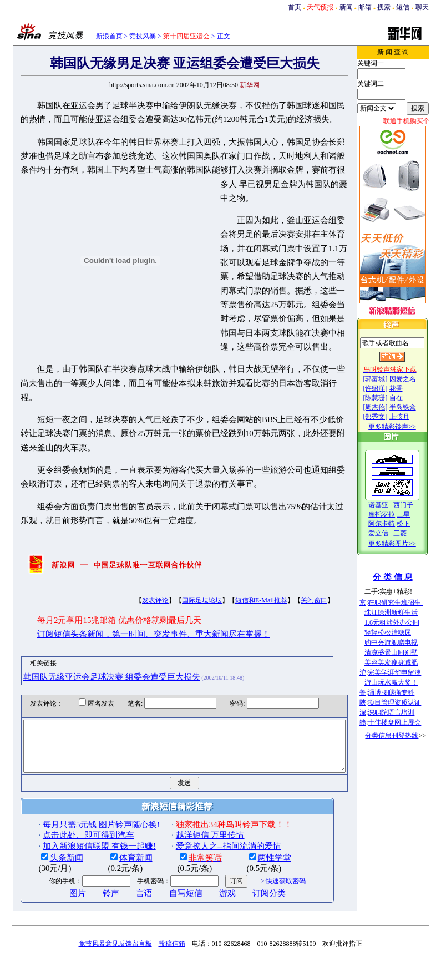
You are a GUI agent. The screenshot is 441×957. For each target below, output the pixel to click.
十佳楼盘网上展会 (407, 722)
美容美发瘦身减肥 (403, 662)
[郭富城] (388, 379)
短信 (402, 7)
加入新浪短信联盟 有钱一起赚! (81, 799)
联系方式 (297, 915)
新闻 (346, 7)
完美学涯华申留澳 (407, 672)
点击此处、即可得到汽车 (70, 788)
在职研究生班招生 (408, 602)
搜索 (384, 7)
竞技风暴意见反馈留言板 (115, 897)
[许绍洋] (388, 388)
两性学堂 (256, 811)
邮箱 (365, 7)
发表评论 (137, 544)
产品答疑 (328, 915)
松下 (416, 524)
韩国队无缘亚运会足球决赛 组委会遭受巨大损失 (94, 620)
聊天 (422, 7)
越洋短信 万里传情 (192, 788)
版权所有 (196, 949)
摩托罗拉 (394, 514)
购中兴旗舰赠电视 (403, 642)
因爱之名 (415, 379)
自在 (408, 398)
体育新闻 (118, 811)
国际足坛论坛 (184, 544)
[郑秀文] (388, 417)
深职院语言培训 (404, 712)
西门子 (416, 505)
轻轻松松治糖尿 (400, 632)
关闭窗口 (296, 544)
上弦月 (412, 417)
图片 (60, 847)
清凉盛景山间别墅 (403, 652)
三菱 (412, 533)
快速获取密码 (268, 834)
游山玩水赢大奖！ (403, 682)
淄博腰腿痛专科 (404, 692)
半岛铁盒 (415, 407)
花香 (408, 388)
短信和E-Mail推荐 (243, 544)
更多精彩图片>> (405, 544)
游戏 (209, 847)
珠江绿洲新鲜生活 (403, 612)
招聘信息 (206, 915)
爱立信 (391, 533)
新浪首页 (109, 36)
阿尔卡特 (394, 524)
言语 (126, 847)
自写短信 (168, 847)
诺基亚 (391, 505)
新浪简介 (112, 915)
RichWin (268, 915)
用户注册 (143, 915)
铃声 (93, 847)
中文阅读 (237, 915)
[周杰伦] (388, 407)
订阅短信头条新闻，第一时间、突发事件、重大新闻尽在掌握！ (135, 578)
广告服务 (174, 915)
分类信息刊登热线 (404, 736)
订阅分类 (251, 847)
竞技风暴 (142, 36)
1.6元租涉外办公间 (404, 622)
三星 (416, 514)
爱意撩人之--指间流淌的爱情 (210, 799)
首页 (294, 7)
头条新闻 (48, 811)
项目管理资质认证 (407, 702)
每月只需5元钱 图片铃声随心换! (83, 778)
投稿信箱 (172, 897)
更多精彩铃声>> (405, 427)
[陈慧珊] (388, 398)
